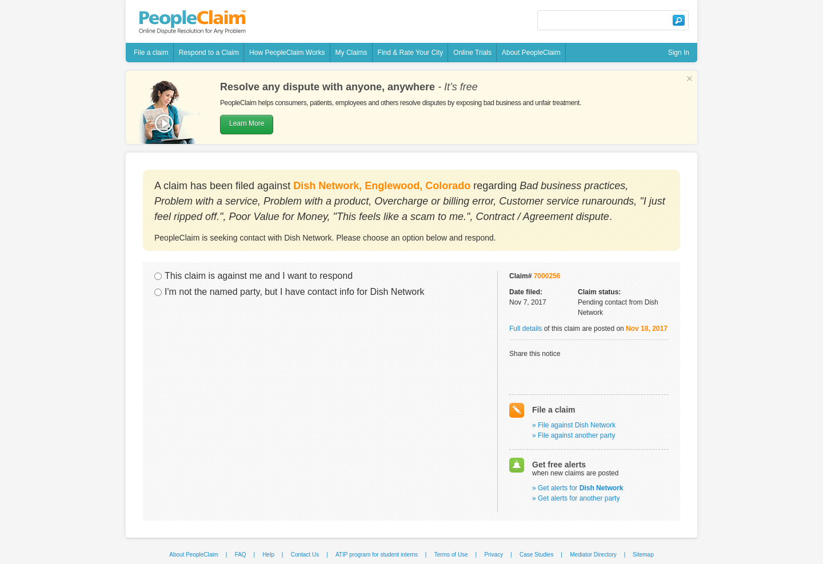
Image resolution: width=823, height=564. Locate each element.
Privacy (493, 554)
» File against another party (573, 435)
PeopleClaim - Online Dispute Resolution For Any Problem (192, 22)
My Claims (351, 53)
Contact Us (305, 554)
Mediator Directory (593, 554)
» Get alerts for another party (576, 498)
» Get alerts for (577, 488)
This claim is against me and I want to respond (259, 276)
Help (268, 554)
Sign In (678, 53)
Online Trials (472, 53)
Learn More (246, 123)
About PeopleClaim (531, 53)
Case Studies (536, 554)
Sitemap (643, 554)
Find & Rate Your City (411, 53)
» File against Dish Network (574, 425)
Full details (525, 329)
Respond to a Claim (209, 53)
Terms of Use (451, 554)
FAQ (240, 554)
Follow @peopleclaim (457, 21)
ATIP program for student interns (376, 554)
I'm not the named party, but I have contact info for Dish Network (295, 292)
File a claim (151, 53)
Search (678, 20)
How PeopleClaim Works (287, 53)
